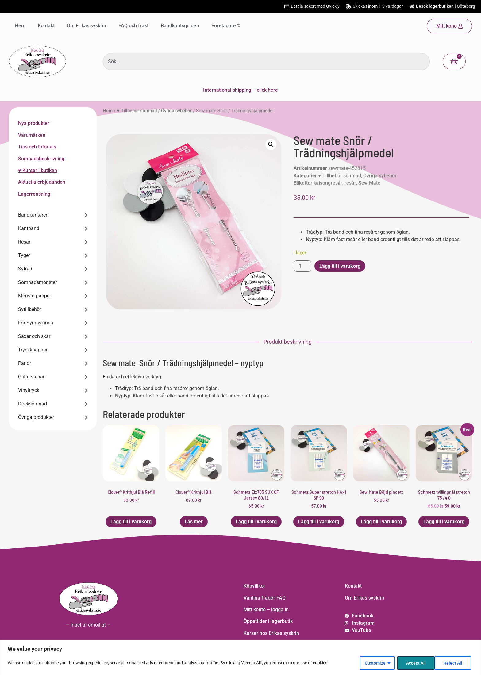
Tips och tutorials (37, 147)
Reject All (415, 663)
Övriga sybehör (176, 110)
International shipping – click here (240, 90)
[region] (240, 657)
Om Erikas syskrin (86, 26)
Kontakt (46, 26)
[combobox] (266, 61)
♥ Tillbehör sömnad (137, 110)
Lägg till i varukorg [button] (131, 521)
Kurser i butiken (39, 170)
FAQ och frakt (133, 26)
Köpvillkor (254, 586)
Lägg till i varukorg (339, 266)
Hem (20, 26)
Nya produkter (33, 123)
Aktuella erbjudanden (41, 182)
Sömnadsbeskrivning (41, 159)
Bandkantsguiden (180, 26)
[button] (270, 144)
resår (350, 183)
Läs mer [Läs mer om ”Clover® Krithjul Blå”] (194, 521)
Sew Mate (369, 183)
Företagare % (226, 26)
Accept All (454, 663)
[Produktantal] (302, 266)
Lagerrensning (34, 194)
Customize (374, 663)
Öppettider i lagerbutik (268, 621)
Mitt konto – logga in (266, 609)
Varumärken (31, 135)
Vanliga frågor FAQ (265, 598)
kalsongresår (328, 183)
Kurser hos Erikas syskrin (271, 633)
